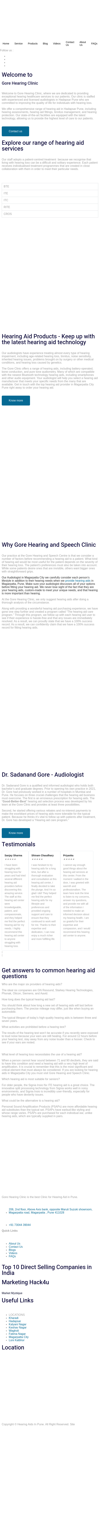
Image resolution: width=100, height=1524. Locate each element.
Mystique (12, 1293)
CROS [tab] (8, 213)
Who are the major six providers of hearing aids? (32, 984)
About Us (82, 43)
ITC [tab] (6, 200)
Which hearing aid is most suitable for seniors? (31, 1079)
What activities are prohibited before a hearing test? (34, 1026)
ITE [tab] (6, 193)
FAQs (94, 43)
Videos (57, 43)
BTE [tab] (6, 186)
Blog (45, 43)
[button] (48, 952)
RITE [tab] (7, 207)
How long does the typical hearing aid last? (28, 999)
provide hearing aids (78, 580)
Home (6, 43)
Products (33, 43)
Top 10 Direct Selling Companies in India (47, 1270)
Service (18, 43)
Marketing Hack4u (25, 1282)
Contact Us (70, 43)
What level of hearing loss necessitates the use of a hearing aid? (42, 1054)
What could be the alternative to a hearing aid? (31, 1100)
